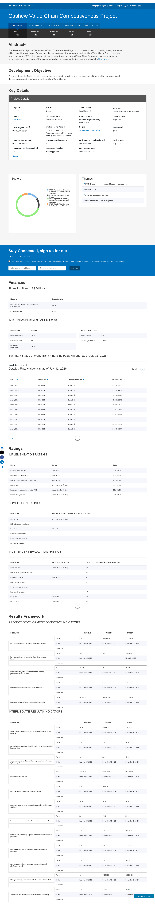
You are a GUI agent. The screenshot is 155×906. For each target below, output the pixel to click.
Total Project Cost (21, 127)
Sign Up (74, 268)
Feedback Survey (144, 896)
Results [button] (90, 33)
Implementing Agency (55, 127)
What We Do (13, 5)
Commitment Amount (22, 140)
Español (111, 6)
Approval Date (85, 116)
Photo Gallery (91, 26)
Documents (53, 26)
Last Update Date (87, 148)
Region (82, 127)
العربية (126, 6)
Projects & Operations (27, 5)
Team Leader (85, 107)
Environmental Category (56, 140)
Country (15, 116)
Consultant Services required (25, 148)
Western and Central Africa (89, 130)
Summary (17, 26)
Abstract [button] (17, 33)
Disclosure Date (53, 116)
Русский (133, 6)
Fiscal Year (118, 127)
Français (119, 6)
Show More (104, 59)
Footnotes (12, 439)
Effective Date (119, 116)
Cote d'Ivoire (17, 119)
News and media (72, 26)
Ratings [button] (72, 33)
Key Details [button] (36, 33)
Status (49, 107)
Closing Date (118, 140)
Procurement (35, 26)
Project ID (16, 107)
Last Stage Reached (54, 148)
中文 (139, 6)
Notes (15, 156)
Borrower (117, 107)
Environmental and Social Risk (92, 140)
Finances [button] (54, 33)
